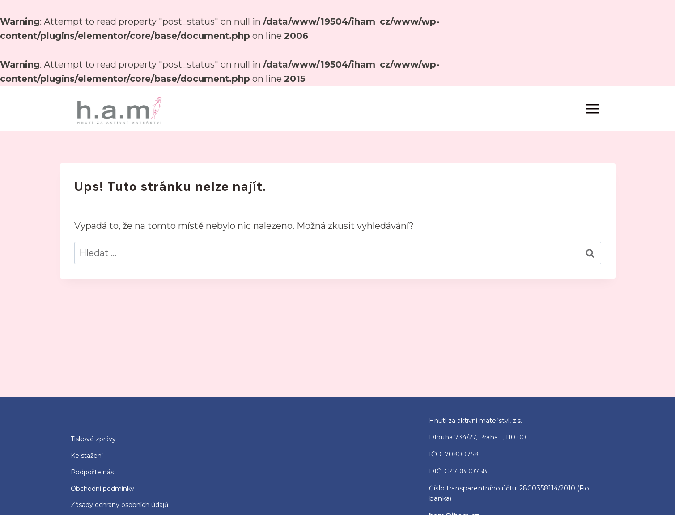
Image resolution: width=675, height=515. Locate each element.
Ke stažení (87, 456)
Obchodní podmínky (102, 489)
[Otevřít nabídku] (593, 108)
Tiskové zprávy (93, 439)
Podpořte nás (92, 472)
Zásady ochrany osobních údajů (119, 505)
